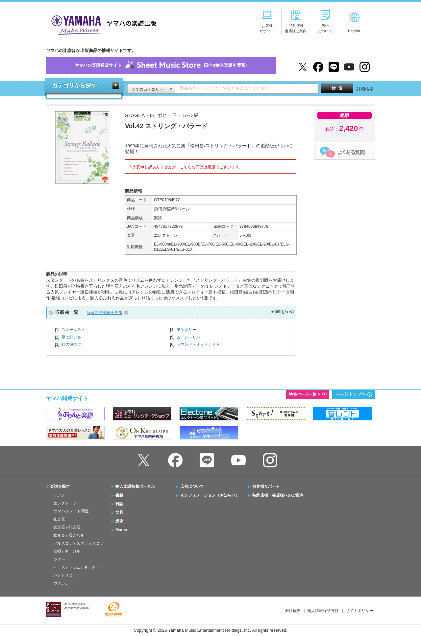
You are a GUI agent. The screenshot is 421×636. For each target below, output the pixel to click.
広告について (192, 486)
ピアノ (59, 495)
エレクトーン (65, 503)
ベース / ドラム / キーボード (78, 567)
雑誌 (119, 504)
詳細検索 (365, 88)
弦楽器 (59, 519)
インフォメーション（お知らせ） (209, 495)
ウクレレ (61, 583)
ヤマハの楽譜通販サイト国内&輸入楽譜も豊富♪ (161, 65)
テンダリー (186, 329)
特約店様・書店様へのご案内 (278, 495)
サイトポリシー (359, 610)
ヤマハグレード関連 (71, 511)
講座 (119, 521)
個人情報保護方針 (323, 610)
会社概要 (293, 610)
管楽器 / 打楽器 (66, 527)
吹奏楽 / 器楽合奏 (68, 535)
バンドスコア (65, 575)
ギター (59, 559)
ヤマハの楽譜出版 (102, 24)
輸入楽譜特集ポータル (135, 486)
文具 (119, 512)
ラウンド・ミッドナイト (198, 344)
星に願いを (71, 337)
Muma (121, 530)
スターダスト (73, 329)
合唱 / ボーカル (66, 551)
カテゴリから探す (74, 85)
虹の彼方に (71, 344)
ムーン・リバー (190, 337)
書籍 (119, 495)
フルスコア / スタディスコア (78, 543)
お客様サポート (266, 486)
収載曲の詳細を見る (104, 312)
